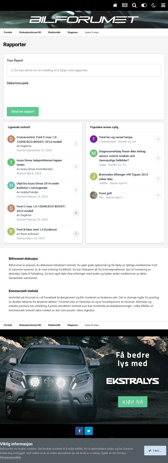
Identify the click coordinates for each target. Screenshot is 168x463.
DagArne (26, 146)
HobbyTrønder (29, 192)
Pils (101, 197)
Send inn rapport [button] (22, 111)
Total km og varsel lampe (116, 137)
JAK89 (103, 183)
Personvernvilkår (10, 457)
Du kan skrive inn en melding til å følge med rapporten (49, 70)
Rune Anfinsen (30, 234)
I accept (155, 450)
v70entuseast (107, 141)
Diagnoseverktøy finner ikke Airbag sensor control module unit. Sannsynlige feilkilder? (122, 156)
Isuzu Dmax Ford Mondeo (37, 169)
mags (102, 164)
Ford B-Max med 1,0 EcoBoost (37, 229)
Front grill (105, 193)
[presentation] (40, 95)
